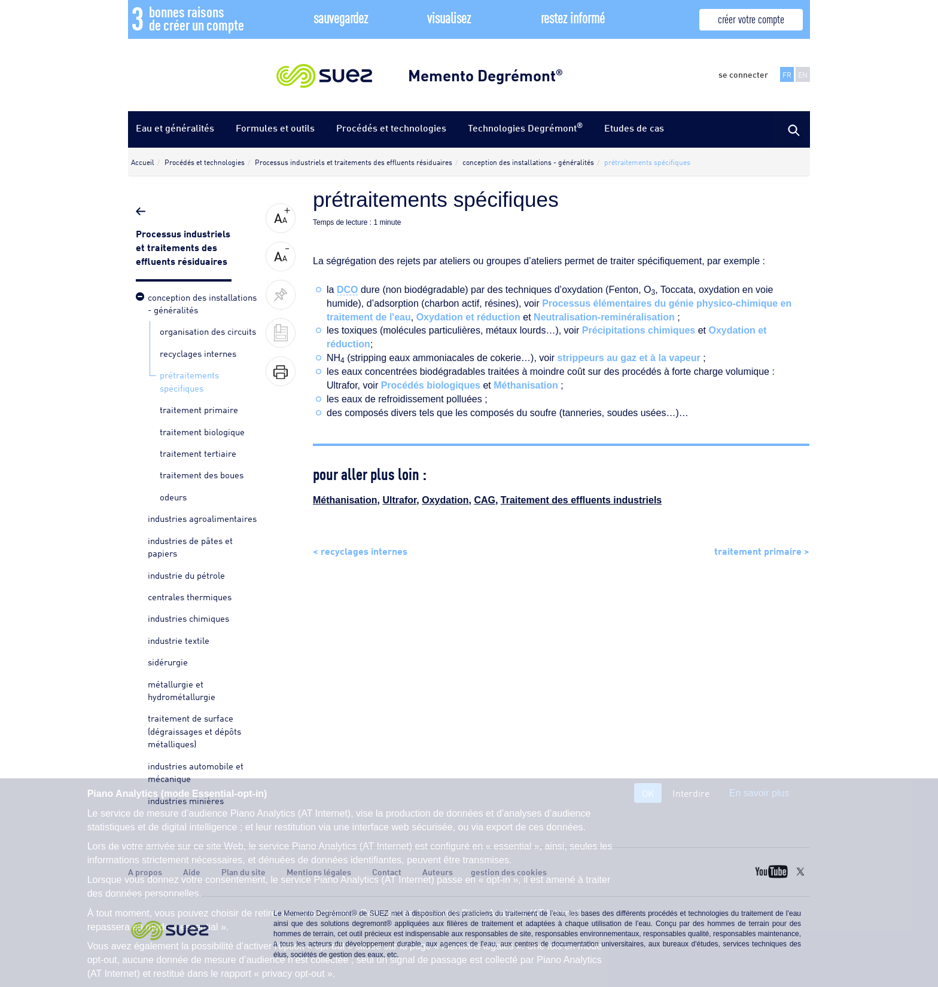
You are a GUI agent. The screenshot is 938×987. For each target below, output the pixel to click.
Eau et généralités (175, 128)
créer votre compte (751, 18)
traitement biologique (202, 431)
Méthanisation (526, 385)
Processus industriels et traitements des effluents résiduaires (183, 246)
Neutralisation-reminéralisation (604, 317)
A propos (145, 872)
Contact (386, 872)
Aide (191, 872)
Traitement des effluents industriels (581, 500)
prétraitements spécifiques (189, 380)
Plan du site (243, 872)
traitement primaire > (761, 550)
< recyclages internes (360, 550)
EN (803, 74)
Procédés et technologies (391, 128)
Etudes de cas (634, 128)
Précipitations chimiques (638, 330)
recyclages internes (198, 353)
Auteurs (437, 872)
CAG (484, 500)
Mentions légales (319, 872)
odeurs (173, 496)
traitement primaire (199, 409)
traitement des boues (201, 474)
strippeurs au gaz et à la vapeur (629, 358)
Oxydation (445, 500)
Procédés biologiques (430, 385)
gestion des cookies (509, 872)
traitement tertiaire (198, 453)
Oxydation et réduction (468, 317)
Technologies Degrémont (525, 127)
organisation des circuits (208, 331)
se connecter (743, 74)
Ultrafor (399, 500)
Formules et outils (275, 128)
